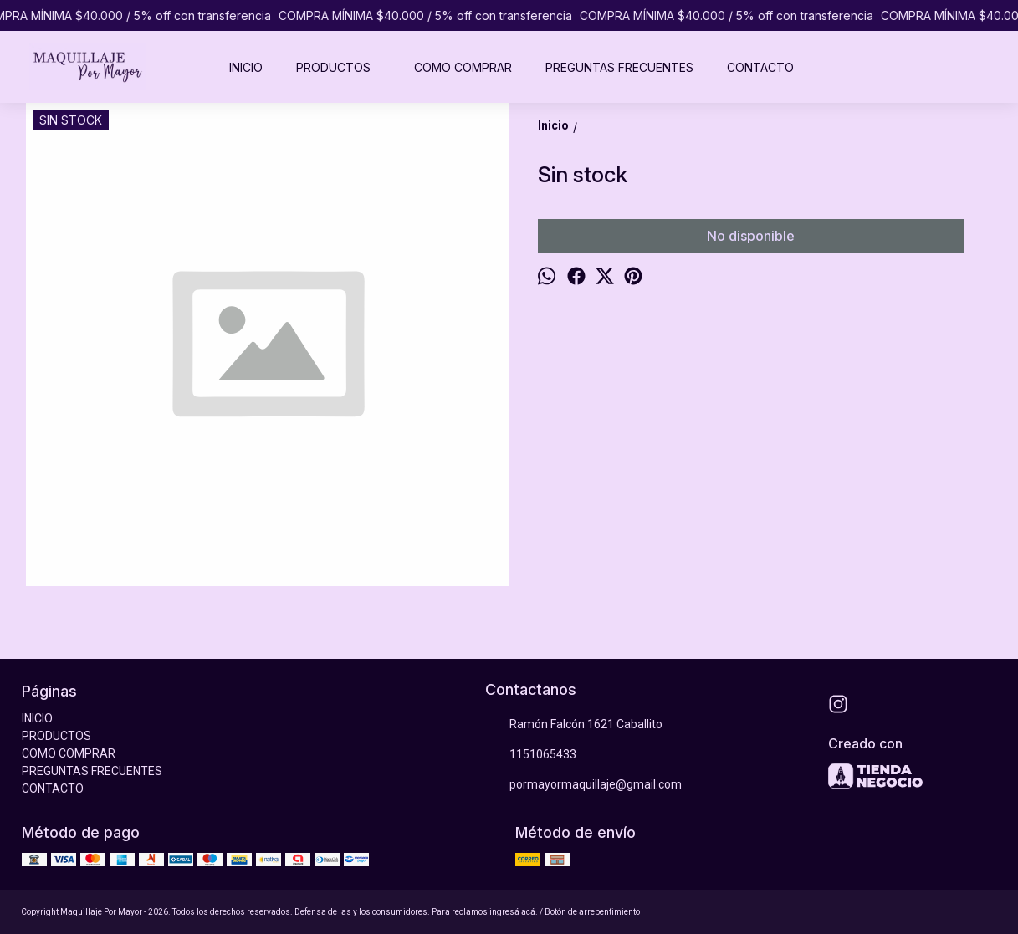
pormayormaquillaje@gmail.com (583, 785)
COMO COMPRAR (463, 67)
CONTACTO (760, 67)
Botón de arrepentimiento (592, 911)
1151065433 (530, 755)
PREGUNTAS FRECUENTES (619, 67)
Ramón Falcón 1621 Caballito (573, 725)
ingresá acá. (514, 911)
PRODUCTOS (341, 66)
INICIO (246, 67)
